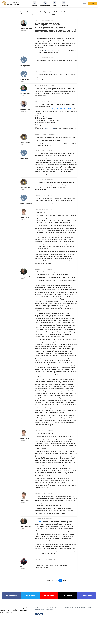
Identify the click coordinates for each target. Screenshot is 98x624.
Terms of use (13, 608)
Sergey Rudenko (25, 142)
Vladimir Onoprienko (26, 28)
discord (69, 596)
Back (48, 580)
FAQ (1, 612)
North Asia (57, 12)
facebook (13, 596)
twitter (31, 596)
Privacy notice (23, 608)
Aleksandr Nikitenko (26, 109)
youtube (50, 596)
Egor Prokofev (24, 79)
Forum (22, 12)
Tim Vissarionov (25, 567)
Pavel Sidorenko (25, 65)
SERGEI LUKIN (24, 217)
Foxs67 (40, 522)
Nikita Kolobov (24, 158)
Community (23, 610)
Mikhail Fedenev (25, 93)
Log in (92, 3)
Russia (63, 12)
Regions (50, 12)
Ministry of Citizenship (39, 12)
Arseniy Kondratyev (26, 277)
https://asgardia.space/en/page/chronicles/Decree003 (53, 109)
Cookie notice (4, 610)
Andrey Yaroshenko (26, 203)
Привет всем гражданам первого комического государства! (39, 14)
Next (64, 580)
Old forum (28, 12)
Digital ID (14, 610)
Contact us (9, 612)
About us (3, 608)
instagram (87, 596)
